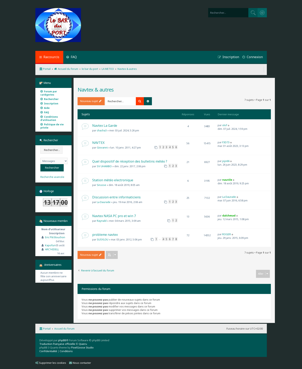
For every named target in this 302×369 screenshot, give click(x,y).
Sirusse (101, 185)
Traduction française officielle (57, 344)
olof (224, 125)
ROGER (226, 234)
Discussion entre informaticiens (116, 197)
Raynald (101, 221)
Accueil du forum (64, 328)
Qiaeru (83, 344)
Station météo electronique (112, 180)
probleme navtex (105, 234)
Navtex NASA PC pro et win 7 (114, 216)
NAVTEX (98, 142)
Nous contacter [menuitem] (80, 363)
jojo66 (225, 161)
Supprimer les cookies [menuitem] (50, 363)
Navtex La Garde (104, 125)
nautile (227, 179)
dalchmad (228, 215)
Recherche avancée (52, 177)
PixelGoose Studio (82, 347)
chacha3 (102, 130)
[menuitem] (71, 57)
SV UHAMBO (104, 166)
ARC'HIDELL (52, 249)
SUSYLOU (102, 239)
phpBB (62, 340)
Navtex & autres (96, 89)
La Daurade (104, 202)
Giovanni (102, 147)
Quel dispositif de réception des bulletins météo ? (129, 161)
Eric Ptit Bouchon (55, 237)
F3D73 (225, 142)
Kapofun (50, 245)
